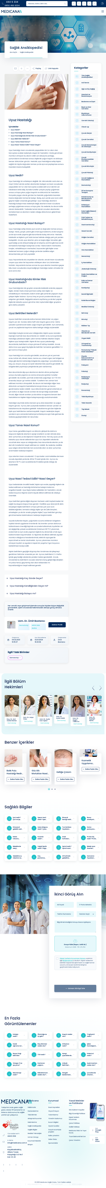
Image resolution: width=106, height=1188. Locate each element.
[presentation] (93, 688)
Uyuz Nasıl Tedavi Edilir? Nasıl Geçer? (25, 145)
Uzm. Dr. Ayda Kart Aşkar (45, 720)
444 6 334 (11, 1136)
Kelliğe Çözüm (64, 772)
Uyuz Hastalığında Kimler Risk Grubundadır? (28, 136)
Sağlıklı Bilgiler (32, 1130)
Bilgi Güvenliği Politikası (77, 1113)
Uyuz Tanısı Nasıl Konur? (20, 142)
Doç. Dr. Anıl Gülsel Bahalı (12, 720)
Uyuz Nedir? (15, 130)
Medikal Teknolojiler (35, 1133)
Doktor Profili (57, 625)
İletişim (30, 1145)
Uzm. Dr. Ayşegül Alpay (92, 718)
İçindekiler (14, 126)
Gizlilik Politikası (74, 1127)
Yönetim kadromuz (55, 1118)
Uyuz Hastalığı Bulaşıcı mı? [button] (23, 593)
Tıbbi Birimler (32, 1115)
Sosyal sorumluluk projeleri (54, 1131)
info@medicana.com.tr (17, 1143)
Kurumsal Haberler (34, 1141)
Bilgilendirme (67, 961)
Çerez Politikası (74, 1123)
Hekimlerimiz (32, 1122)
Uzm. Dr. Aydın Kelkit (60, 717)
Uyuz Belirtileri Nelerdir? (20, 139)
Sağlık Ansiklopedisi (26, 52)
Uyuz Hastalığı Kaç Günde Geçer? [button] (26, 578)
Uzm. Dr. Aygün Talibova (76, 720)
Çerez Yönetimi (74, 1140)
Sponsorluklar (53, 1143)
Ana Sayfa (13, 52)
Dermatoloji (12, 723)
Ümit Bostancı (61, 641)
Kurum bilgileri (53, 1122)
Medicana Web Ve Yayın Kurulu (77, 1132)
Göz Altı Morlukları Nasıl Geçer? (39, 772)
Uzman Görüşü (33, 1137)
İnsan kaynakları (54, 1107)
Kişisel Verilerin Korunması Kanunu (73, 958)
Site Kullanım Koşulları (76, 1110)
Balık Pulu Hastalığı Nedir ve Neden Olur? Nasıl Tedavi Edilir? (14, 772)
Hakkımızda (32, 1107)
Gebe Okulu (52, 1139)
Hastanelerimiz (33, 1111)
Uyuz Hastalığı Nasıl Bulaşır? (22, 133)
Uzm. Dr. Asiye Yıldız (28, 718)
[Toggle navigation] (101, 11)
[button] (50, 789)
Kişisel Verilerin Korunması (74, 1118)
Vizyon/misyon (53, 1111)
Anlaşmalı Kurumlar (35, 1118)
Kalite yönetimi (53, 1136)
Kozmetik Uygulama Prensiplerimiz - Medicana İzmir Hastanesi (90, 762)
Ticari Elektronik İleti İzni (77, 1136)
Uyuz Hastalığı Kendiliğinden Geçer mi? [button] (29, 586)
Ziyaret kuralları (53, 1126)
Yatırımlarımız (53, 1115)
